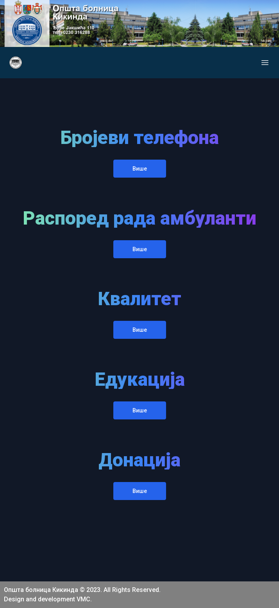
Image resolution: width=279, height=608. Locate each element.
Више (139, 168)
